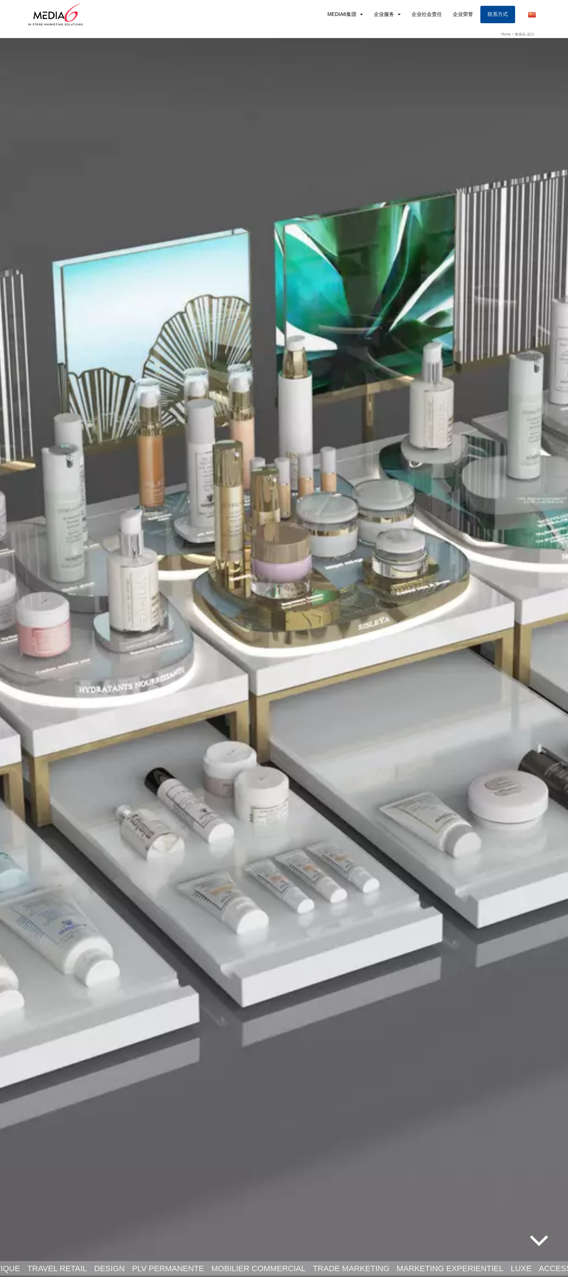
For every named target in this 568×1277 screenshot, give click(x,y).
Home (506, 34)
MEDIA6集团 (342, 14)
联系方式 (498, 14)
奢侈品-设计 (524, 34)
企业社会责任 (427, 14)
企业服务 (385, 14)
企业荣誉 (463, 14)
